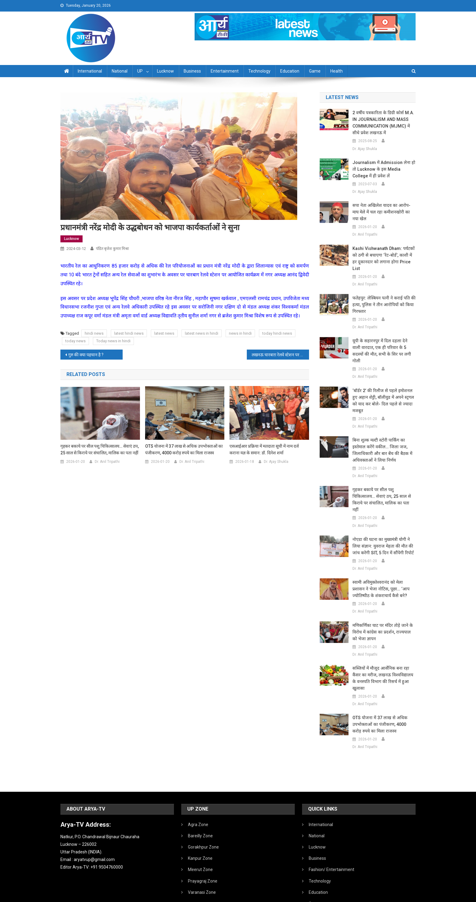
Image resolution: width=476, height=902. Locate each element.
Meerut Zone (200, 829)
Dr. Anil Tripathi (107, 462)
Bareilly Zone (200, 795)
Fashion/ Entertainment (331, 829)
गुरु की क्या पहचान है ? (86, 354)
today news (75, 341)
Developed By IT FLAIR (397, 895)
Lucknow (165, 71)
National (119, 71)
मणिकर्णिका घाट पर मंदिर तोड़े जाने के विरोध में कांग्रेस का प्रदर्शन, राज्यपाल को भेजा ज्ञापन (383, 598)
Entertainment (225, 71)
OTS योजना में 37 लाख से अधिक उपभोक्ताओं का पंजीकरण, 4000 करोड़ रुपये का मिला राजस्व (184, 449)
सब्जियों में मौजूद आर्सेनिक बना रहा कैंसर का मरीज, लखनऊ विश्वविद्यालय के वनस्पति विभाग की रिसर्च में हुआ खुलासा (383, 641)
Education (289, 71)
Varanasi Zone (202, 852)
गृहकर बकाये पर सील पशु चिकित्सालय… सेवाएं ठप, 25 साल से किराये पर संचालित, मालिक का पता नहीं (99, 449)
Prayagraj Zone (202, 841)
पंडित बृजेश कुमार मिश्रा (112, 248)
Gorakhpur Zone (203, 807)
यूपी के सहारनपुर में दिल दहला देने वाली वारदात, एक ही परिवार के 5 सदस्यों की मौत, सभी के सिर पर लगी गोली (382, 334)
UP (140, 71)
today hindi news (277, 333)
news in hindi (240, 333)
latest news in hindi (201, 333)
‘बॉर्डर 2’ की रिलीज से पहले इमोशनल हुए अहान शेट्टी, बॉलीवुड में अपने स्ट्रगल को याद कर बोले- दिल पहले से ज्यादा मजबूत (383, 377)
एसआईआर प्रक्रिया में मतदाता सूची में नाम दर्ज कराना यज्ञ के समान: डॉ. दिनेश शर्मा (264, 449)
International (90, 71)
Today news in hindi (113, 341)
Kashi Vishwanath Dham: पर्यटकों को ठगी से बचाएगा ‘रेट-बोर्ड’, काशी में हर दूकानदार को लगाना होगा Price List (383, 248)
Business (192, 71)
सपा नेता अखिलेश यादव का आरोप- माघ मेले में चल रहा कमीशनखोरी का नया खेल (383, 208)
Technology (259, 71)
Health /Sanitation (326, 874)
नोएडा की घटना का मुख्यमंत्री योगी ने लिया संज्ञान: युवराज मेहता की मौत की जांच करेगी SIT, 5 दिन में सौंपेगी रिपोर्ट (381, 513)
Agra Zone (198, 784)
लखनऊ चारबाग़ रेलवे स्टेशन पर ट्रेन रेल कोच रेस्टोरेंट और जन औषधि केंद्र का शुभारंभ (280, 354)
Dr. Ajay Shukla (276, 462)
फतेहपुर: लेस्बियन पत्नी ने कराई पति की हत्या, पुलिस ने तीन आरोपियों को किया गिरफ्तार (382, 291)
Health (336, 71)
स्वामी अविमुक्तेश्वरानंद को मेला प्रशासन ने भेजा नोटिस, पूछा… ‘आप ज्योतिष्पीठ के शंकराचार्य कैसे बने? (383, 555)
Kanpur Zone (200, 818)
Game (315, 71)
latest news (164, 333)
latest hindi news (129, 333)
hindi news (94, 333)
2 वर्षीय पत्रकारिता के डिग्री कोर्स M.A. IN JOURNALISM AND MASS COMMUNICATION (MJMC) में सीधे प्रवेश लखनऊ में (383, 122)
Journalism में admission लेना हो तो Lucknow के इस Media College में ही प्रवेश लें (383, 169)
